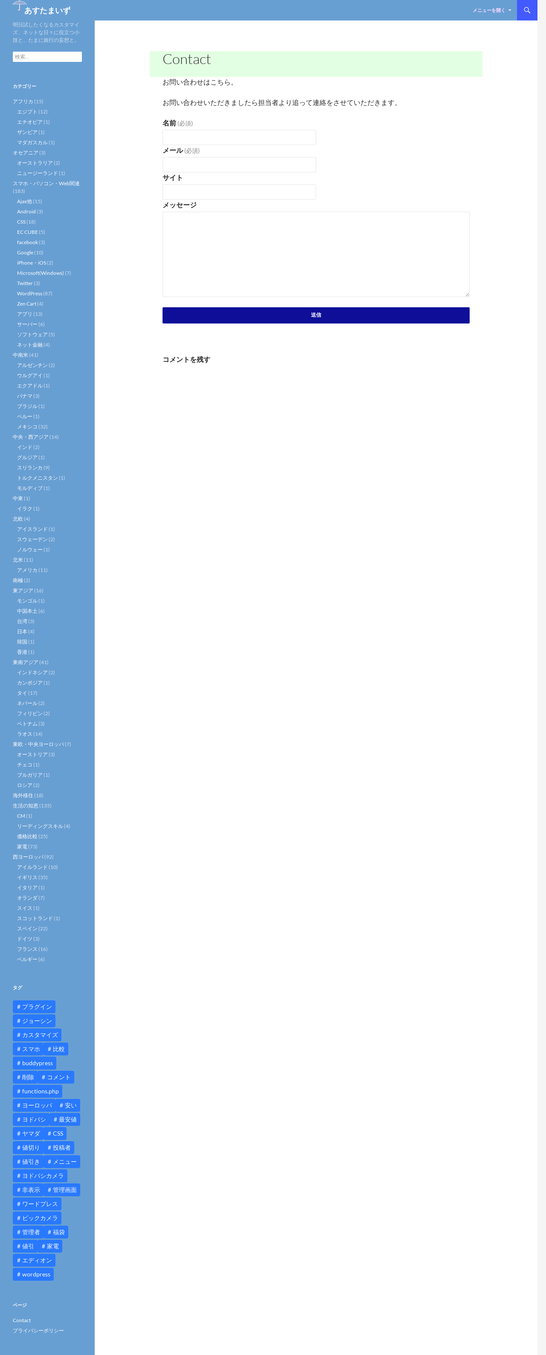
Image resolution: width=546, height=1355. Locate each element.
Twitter (25, 283)
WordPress (29, 293)
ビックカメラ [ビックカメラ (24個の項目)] (40, 1217)
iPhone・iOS (31, 262)
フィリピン (30, 713)
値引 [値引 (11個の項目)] (28, 1246)
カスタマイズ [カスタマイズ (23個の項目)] (40, 1034)
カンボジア (30, 682)
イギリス (27, 877)
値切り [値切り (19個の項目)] (31, 1147)
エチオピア (30, 122)
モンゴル (27, 600)
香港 (22, 652)
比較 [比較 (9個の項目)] (59, 1048)
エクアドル (30, 385)
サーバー (27, 324)
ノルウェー (30, 549)
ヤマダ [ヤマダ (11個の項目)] (31, 1133)
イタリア (27, 887)
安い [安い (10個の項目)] (71, 1105)
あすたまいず (47, 10)
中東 (18, 498)
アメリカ (27, 570)
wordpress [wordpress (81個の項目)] (36, 1274)
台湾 (22, 621)
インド (24, 447)
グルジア (27, 457)
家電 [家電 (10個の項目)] (53, 1246)
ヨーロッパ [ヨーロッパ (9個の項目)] (37, 1105)
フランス (27, 949)
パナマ (24, 396)
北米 (18, 560)
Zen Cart (26, 303)
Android (26, 211)
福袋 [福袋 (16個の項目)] (59, 1232)
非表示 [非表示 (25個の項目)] (31, 1189)
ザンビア (27, 132)
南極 (18, 580)
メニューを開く (489, 10)
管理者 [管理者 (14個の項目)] (31, 1232)
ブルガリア (30, 775)
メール (181, 150)
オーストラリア (35, 163)
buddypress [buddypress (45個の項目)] (37, 1063)
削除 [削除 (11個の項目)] (28, 1077)
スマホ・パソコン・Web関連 (46, 183)
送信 (316, 315)
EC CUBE (27, 232)
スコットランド (35, 918)
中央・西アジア (31, 437)
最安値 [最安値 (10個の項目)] (68, 1119)
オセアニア (25, 152)
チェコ (24, 764)
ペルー (24, 416)
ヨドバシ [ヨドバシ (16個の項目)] (34, 1119)
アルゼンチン (32, 365)
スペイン (27, 928)
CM (21, 816)
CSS (21, 222)
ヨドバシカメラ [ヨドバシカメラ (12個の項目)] (43, 1175)
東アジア (23, 590)
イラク (24, 508)
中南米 (20, 355)
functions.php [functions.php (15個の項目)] (40, 1091)
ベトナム (27, 723)
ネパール (27, 703)
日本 (22, 631)
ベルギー (27, 959)
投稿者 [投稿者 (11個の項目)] (62, 1147)
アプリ (24, 314)
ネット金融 (30, 344)
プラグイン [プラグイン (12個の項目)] (37, 1006)
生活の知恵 (25, 805)
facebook (27, 242)
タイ (22, 693)
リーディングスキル (40, 826)
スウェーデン (32, 539)
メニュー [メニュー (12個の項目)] (65, 1161)
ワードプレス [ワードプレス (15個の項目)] (40, 1203)
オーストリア (32, 754)
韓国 (22, 641)
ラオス (24, 734)
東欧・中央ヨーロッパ (38, 744)
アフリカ (23, 101)
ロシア (24, 785)
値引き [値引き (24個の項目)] (31, 1161)
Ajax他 (24, 201)
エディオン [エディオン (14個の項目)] (37, 1260)
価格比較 (27, 836)
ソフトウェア (32, 334)
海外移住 (23, 795)
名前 (178, 123)
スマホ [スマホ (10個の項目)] (31, 1048)
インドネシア (32, 672)
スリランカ (30, 467)
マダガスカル (32, 142)
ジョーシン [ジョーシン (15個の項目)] (37, 1020)
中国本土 (27, 611)
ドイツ (24, 938)
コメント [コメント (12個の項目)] (59, 1077)
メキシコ (27, 426)
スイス (24, 908)
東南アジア (25, 662)
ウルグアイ (30, 375)
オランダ (27, 898)
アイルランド (32, 867)
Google (25, 252)
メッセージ (180, 205)
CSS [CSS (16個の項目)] (58, 1133)
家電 (22, 846)
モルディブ (30, 488)
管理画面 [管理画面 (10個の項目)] (65, 1189)
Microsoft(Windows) (40, 273)
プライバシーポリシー (38, 1330)
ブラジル (27, 406)
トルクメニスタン (37, 478)
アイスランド (32, 529)
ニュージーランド (37, 173)
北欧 (18, 519)
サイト (173, 177)
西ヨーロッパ (28, 857)
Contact (22, 1320)
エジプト (27, 111)
